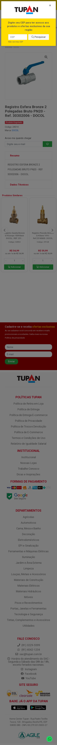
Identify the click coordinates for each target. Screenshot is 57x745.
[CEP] (17, 37)
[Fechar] (50, 5)
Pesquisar (38, 37)
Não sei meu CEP (15, 42)
